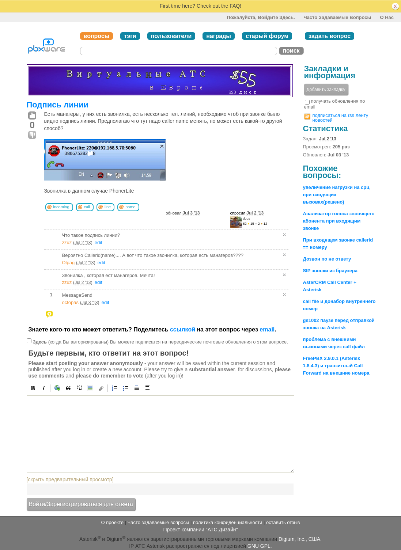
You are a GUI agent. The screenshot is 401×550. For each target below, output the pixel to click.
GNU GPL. (259, 546)
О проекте (112, 522)
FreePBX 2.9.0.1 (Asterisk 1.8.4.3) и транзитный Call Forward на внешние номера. (337, 366)
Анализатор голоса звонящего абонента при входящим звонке (339, 221)
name (130, 207)
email (267, 329)
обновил (183, 213)
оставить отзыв (283, 522)
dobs (246, 218)
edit (98, 242)
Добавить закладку (326, 89)
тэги (130, 36)
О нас (387, 17)
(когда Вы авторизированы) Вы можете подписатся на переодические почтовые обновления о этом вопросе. (160, 342)
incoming (61, 207)
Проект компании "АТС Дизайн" (200, 529)
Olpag (68, 262)
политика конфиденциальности (227, 522)
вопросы (97, 36)
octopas (70, 302)
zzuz (67, 242)
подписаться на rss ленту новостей (340, 118)
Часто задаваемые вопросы (337, 17)
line (108, 207)
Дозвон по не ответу (327, 259)
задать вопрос (330, 36)
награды (218, 36)
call (87, 207)
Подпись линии (57, 104)
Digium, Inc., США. (300, 539)
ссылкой (182, 329)
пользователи (171, 36)
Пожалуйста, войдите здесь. (261, 17)
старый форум (267, 36)
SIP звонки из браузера (330, 270)
